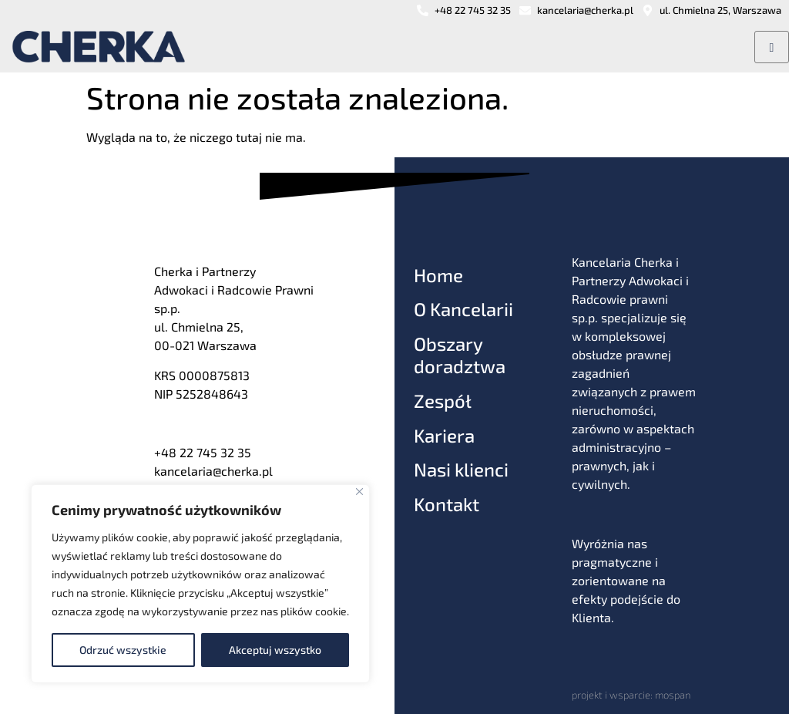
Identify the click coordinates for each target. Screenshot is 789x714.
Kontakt (446, 504)
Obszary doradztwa (459, 354)
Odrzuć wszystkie (122, 649)
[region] (200, 583)
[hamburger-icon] (771, 47)
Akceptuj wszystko (275, 649)
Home (438, 275)
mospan (672, 695)
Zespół (443, 400)
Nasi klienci (461, 469)
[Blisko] (359, 491)
